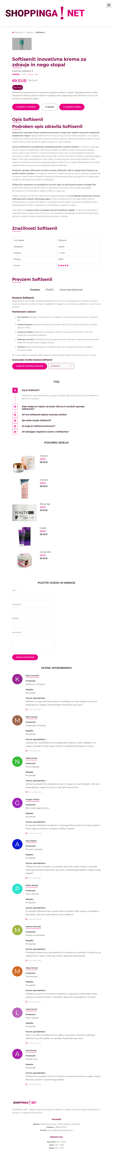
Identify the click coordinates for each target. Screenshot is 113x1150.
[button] (61, 390)
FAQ (36, 74)
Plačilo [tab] (50, 289)
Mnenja (30, 74)
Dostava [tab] (35, 289)
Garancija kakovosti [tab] (71, 289)
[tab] (61, 390)
